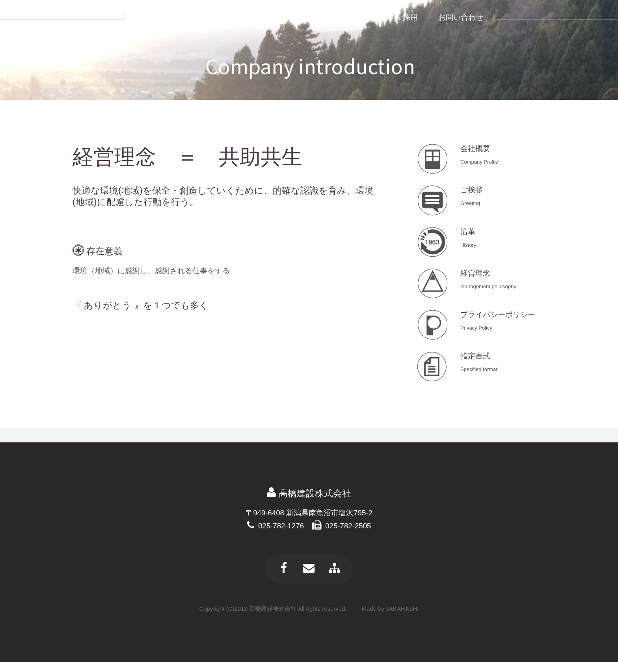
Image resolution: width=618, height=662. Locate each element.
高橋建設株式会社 (313, 493)
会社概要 (475, 148)
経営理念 (475, 273)
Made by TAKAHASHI (390, 608)
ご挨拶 (471, 190)
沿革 (467, 232)
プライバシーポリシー (497, 314)
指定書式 (475, 356)
